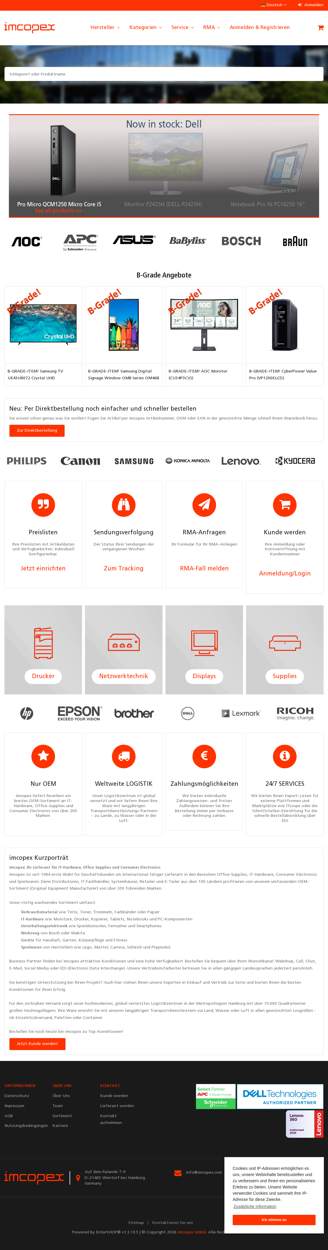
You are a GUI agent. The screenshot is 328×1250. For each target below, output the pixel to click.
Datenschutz (16, 1096)
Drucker (43, 677)
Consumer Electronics (140, 867)
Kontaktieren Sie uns (172, 1223)
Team (57, 1106)
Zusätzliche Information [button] (255, 1206)
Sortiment (68, 903)
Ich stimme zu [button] (274, 1220)
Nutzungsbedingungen (24, 1126)
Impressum (14, 1106)
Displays (204, 677)
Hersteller (105, 27)
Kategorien (146, 27)
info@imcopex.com (204, 1172)
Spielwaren (28, 882)
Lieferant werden (117, 1106)
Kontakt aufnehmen (111, 1119)
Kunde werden (114, 1096)
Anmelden (311, 5)
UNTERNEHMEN (19, 1086)
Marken (154, 888)
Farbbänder (125, 912)
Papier (153, 912)
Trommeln (102, 912)
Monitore (62, 919)
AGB (8, 1116)
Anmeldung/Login (285, 574)
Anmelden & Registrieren (260, 27)
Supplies (285, 677)
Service (182, 27)
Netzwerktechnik (123, 677)
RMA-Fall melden (204, 569)
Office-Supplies (232, 874)
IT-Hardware (69, 867)
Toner (85, 912)
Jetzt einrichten (43, 569)
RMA (212, 27)
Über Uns (61, 1096)
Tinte (72, 912)
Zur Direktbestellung (37, 430)
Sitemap (136, 1223)
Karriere (60, 1126)
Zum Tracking (124, 569)
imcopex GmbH (192, 1232)
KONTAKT (110, 1086)
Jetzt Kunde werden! (37, 1044)
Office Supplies (97, 867)
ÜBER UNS (62, 1086)
